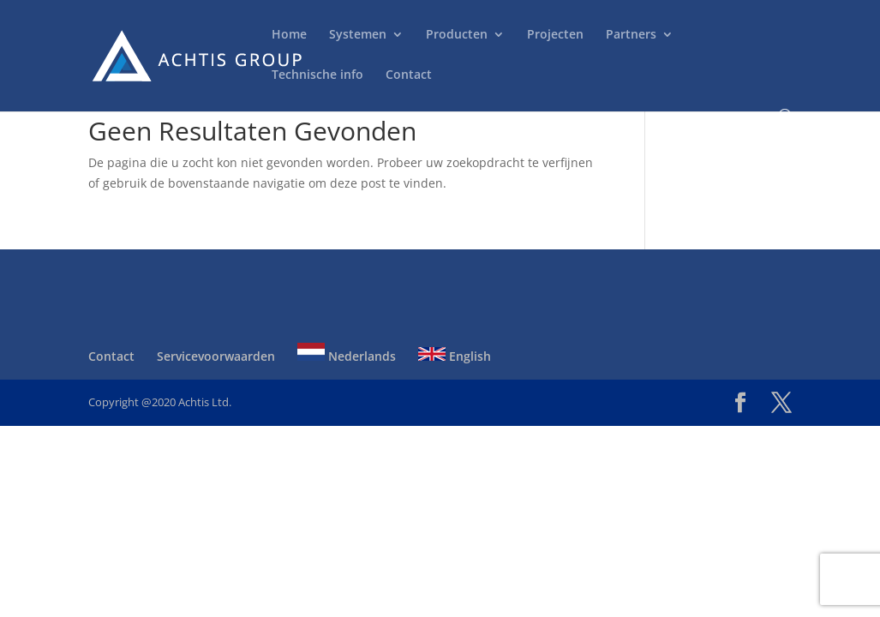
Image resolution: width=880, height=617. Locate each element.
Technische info (317, 75)
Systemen (357, 35)
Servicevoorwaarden (216, 356)
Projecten (555, 35)
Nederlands (346, 356)
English (454, 356)
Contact (409, 75)
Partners (631, 35)
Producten (457, 35)
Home (289, 35)
